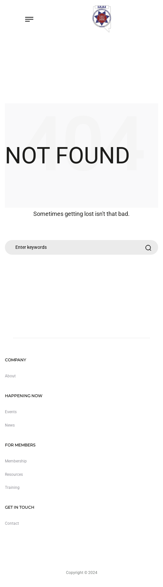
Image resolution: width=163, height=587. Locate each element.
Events (11, 412)
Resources (14, 474)
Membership (16, 461)
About (10, 376)
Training (12, 487)
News (10, 425)
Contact (12, 523)
